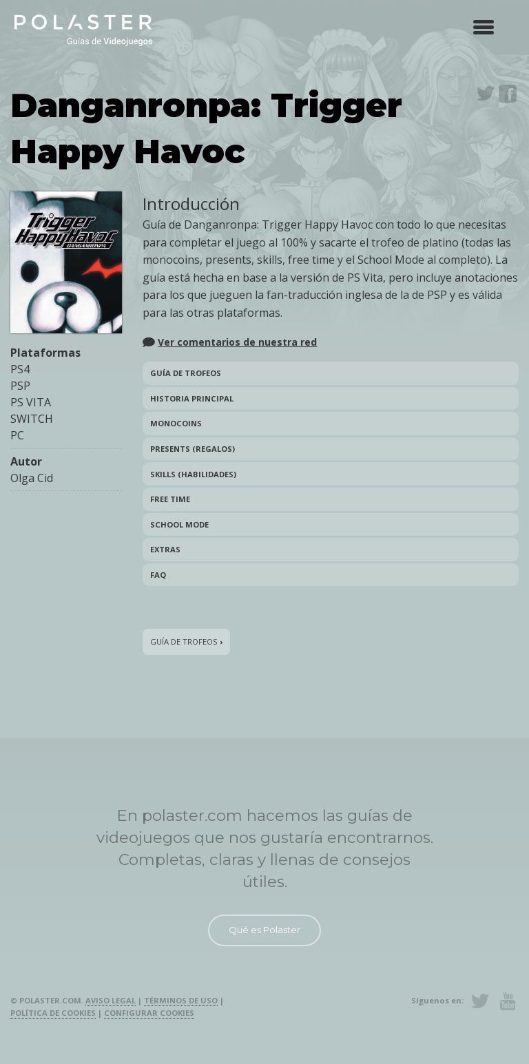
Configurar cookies (149, 1013)
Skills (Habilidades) (193, 474)
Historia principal (192, 398)
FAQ (158, 575)
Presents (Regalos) (192, 449)
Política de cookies (53, 1013)
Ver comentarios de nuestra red (237, 341)
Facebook (508, 94)
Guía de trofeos (185, 373)
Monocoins (176, 423)
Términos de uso (181, 1000)
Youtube (508, 1001)
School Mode (179, 524)
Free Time (170, 499)
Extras (165, 549)
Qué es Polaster (264, 929)
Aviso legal (110, 1000)
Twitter (486, 94)
